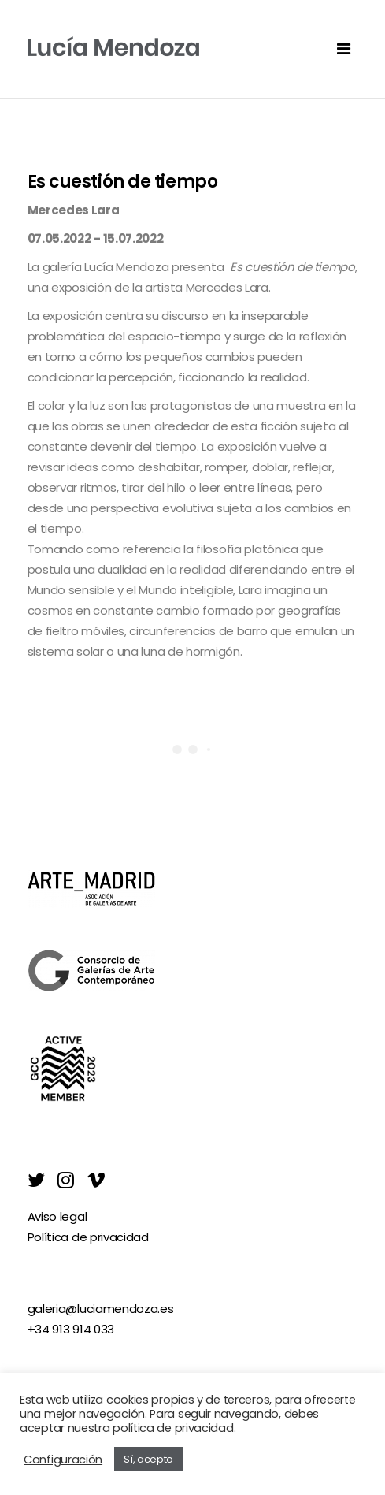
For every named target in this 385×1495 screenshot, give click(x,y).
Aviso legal (57, 1216)
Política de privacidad (88, 1237)
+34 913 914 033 (71, 1329)
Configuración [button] (63, 1459)
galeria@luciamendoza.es (101, 1308)
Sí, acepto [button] (148, 1459)
